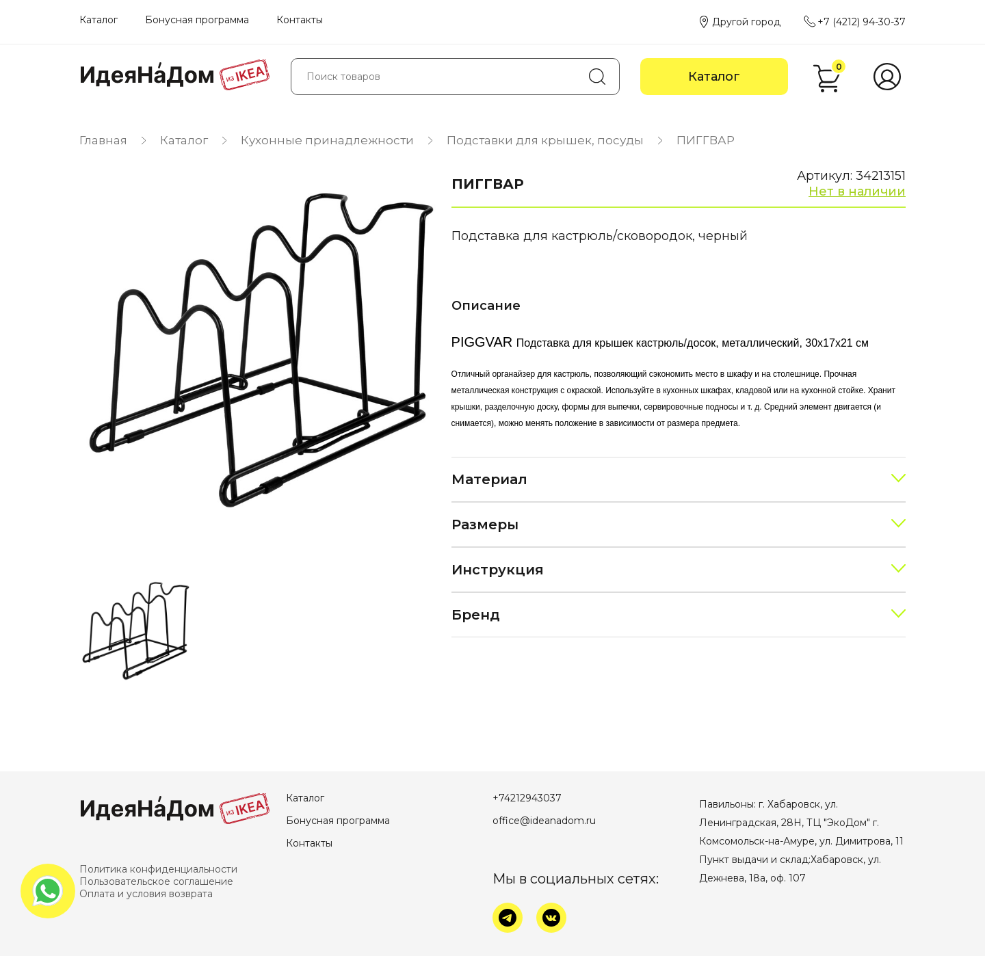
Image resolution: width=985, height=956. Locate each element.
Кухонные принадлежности (327, 140)
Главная (103, 140)
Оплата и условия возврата (146, 894)
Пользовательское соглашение (156, 881)
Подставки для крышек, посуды (545, 140)
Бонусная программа (197, 20)
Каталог (98, 20)
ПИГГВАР (706, 140)
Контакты (299, 20)
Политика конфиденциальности (158, 869)
